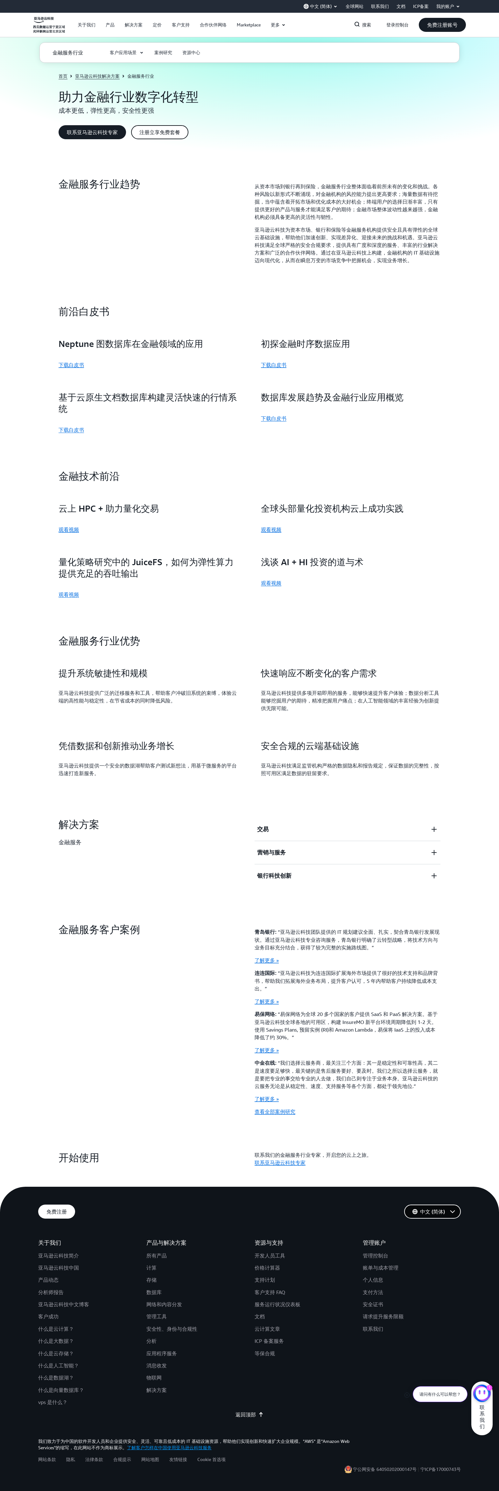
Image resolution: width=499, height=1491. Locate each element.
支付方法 (373, 1292)
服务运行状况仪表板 (277, 1304)
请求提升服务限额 (383, 1316)
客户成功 (48, 1316)
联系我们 (373, 1329)
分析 (151, 1341)
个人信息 (373, 1280)
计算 (151, 1267)
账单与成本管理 (380, 1267)
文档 (260, 1316)
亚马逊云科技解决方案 (97, 76)
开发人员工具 (270, 1255)
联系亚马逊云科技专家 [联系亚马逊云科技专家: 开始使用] (280, 1162)
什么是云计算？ (56, 1329)
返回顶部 (249, 1414)
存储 (151, 1280)
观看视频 (69, 529)
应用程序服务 (161, 1353)
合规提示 (122, 1459)
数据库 (154, 1292)
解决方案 (156, 1390)
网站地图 (150, 1459)
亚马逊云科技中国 (58, 1267)
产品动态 (48, 1280)
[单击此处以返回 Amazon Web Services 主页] (49, 28)
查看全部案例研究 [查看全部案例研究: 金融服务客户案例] (275, 1111)
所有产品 (156, 1255)
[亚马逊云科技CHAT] (482, 1394)
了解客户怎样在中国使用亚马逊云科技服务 (169, 1447)
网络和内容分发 (164, 1304)
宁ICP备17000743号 (440, 1469)
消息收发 (156, 1365)
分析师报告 (51, 1292)
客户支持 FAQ (270, 1292)
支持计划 (265, 1280)
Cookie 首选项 (211, 1459)
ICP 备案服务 (269, 1341)
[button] (87, 25)
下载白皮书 (71, 365)
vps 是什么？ (52, 1402)
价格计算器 (267, 1267)
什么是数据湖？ (56, 1377)
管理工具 (156, 1316)
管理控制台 (375, 1255)
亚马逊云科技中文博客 (63, 1304)
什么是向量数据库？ (61, 1390)
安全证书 (373, 1304)
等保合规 (265, 1353)
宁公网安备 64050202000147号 (385, 1469)
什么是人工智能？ (58, 1365)
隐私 (70, 1459)
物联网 (154, 1377)
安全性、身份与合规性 (171, 1329)
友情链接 (178, 1459)
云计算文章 (267, 1329)
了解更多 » (267, 960)
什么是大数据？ (56, 1341)
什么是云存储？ (56, 1353)
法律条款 (94, 1459)
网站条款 (47, 1459)
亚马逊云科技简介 (58, 1255)
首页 (63, 76)
